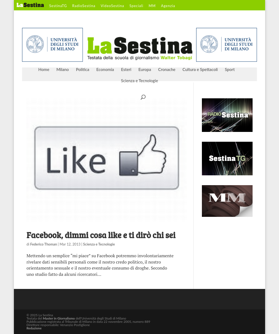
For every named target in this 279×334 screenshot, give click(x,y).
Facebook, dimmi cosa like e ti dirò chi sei (100, 234)
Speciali (136, 6)
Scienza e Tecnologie (139, 81)
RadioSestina (83, 6)
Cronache (166, 69)
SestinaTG (58, 6)
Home (43, 69)
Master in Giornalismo (59, 318)
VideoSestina (112, 6)
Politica (82, 69)
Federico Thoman (43, 244)
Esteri (126, 69)
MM (152, 6)
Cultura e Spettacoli (200, 69)
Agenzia (168, 6)
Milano (62, 69)
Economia (105, 69)
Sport (230, 69)
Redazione (33, 328)
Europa (144, 69)
